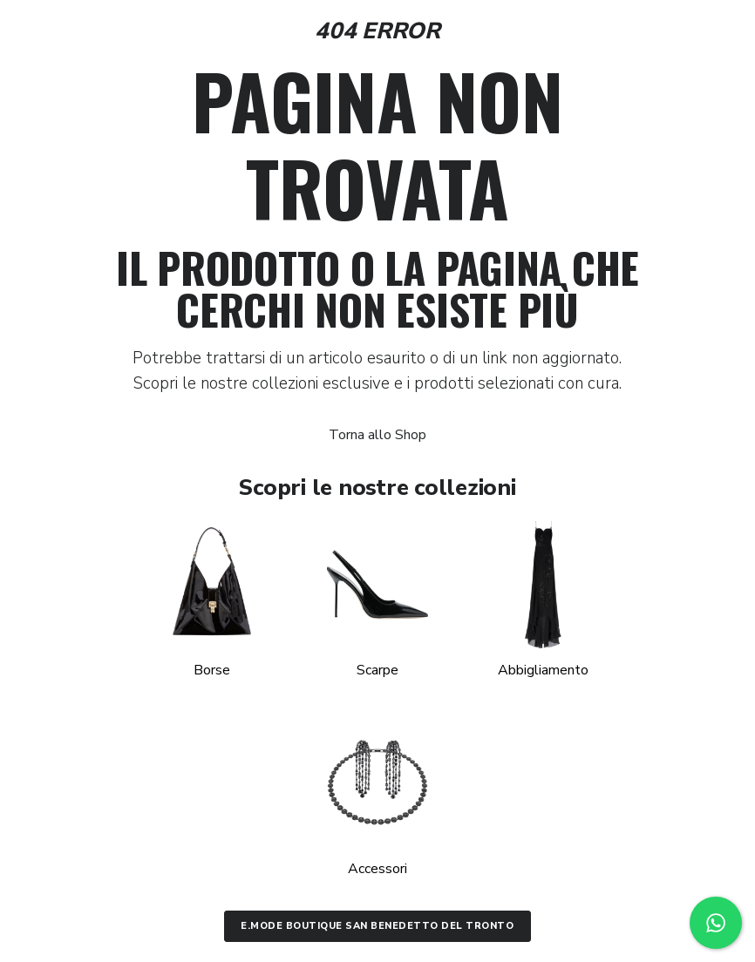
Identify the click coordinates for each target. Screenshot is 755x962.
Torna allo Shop (377, 434)
